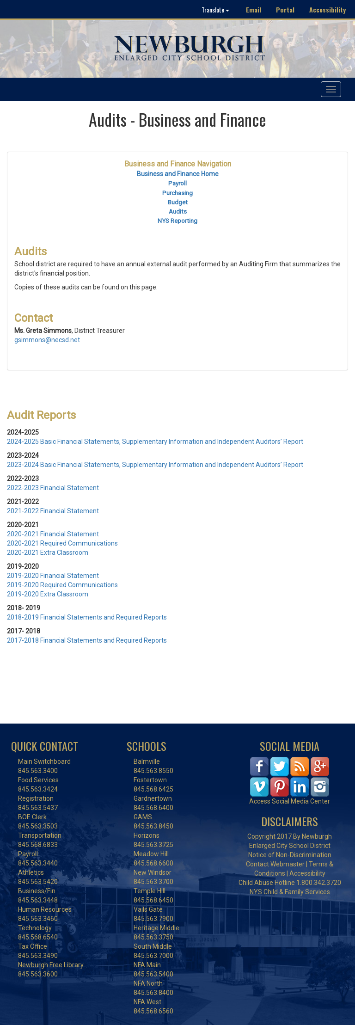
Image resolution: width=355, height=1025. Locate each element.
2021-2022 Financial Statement (53, 511)
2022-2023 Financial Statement (53, 487)
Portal (285, 9)
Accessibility (327, 9)
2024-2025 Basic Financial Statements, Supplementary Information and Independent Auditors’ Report (155, 441)
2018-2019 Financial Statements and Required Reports (87, 617)
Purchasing (177, 193)
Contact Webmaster (275, 864)
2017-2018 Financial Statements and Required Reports (87, 640)
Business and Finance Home (178, 174)
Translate (215, 9)
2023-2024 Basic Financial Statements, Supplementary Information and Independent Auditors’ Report (155, 464)
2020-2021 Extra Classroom (47, 552)
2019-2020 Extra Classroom (47, 594)
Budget (178, 202)
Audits (178, 211)
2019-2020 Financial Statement (53, 575)
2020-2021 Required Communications (62, 543)
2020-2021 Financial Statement (53, 534)
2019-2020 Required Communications (62, 585)
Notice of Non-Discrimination (289, 855)
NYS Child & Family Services (290, 892)
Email (253, 9)
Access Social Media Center (289, 801)
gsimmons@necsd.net (47, 340)
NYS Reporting (177, 220)
